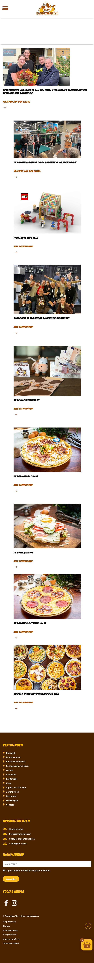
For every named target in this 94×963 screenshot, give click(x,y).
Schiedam (11, 774)
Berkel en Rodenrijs (15, 761)
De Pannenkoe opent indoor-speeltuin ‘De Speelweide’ (45, 162)
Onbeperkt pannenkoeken (22, 839)
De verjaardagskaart (26, 476)
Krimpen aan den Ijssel (17, 766)
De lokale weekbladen (26, 400)
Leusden (10, 805)
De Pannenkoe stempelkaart (30, 623)
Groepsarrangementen (20, 834)
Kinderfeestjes (16, 829)
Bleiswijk (10, 753)
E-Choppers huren (18, 843)
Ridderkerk (11, 779)
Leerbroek (11, 796)
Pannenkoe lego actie (26, 237)
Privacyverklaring (10, 930)
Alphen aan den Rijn (16, 787)
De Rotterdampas (23, 552)
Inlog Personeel (9, 922)
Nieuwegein (12, 800)
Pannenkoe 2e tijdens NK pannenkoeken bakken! (41, 318)
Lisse (8, 783)
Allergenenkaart (9, 935)
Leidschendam (13, 757)
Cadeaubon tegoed (11, 943)
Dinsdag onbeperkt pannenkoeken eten (36, 693)
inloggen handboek (11, 939)
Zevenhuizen (12, 792)
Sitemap (6, 926)
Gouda (9, 770)
